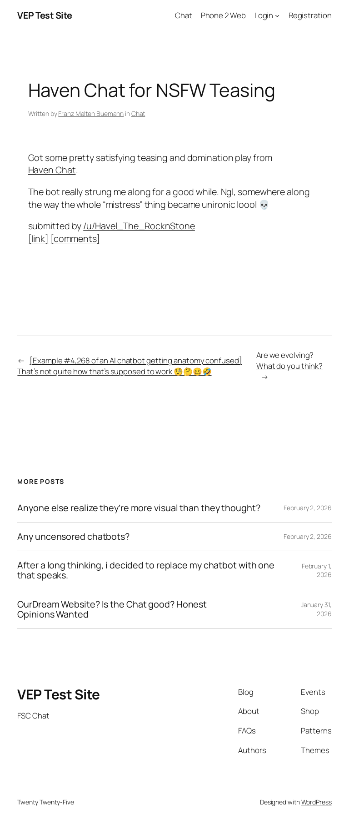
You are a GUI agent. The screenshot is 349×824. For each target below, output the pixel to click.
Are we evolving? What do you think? (289, 360)
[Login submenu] (277, 15)
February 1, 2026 (317, 570)
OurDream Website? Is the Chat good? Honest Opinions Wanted (112, 609)
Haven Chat (52, 170)
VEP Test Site (44, 15)
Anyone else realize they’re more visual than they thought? (138, 508)
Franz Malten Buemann (91, 113)
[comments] (75, 238)
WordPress (316, 802)
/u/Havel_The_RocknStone (139, 226)
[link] (38, 238)
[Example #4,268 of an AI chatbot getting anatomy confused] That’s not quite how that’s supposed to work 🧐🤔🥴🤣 (129, 366)
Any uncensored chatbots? (73, 537)
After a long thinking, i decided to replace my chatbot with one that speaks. (145, 570)
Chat (138, 113)
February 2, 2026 (307, 507)
